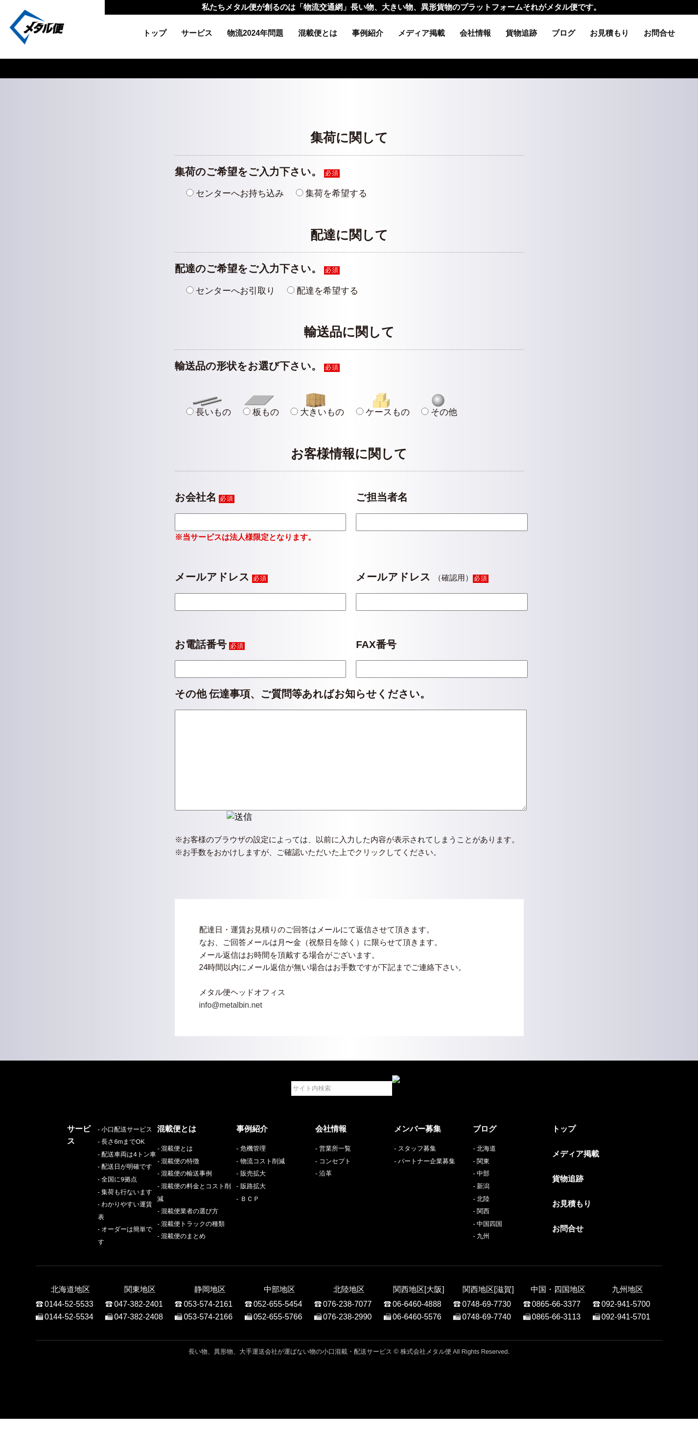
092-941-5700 (626, 1318)
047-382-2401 (138, 1318)
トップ (154, 33)
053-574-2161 (208, 1318)
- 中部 (481, 1193)
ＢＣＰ (249, 1218)
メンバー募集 (417, 1148)
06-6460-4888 (417, 1318)
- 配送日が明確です (94, 1205)
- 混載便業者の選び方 (187, 1230)
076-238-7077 (347, 1318)
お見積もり (609, 33)
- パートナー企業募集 (424, 1180)
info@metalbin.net (230, 1024)
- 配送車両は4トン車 (96, 1193)
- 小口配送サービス (94, 1168)
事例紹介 (367, 33)
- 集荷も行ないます (94, 1230)
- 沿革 (323, 1193)
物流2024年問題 (255, 33)
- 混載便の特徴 (178, 1180)
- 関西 (481, 1230)
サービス (196, 33)
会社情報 (475, 33)
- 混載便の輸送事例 (184, 1193)
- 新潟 (481, 1205)
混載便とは (317, 33)
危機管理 (253, 1168)
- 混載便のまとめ (181, 1255)
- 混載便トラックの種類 (191, 1243)
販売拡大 (253, 1193)
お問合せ (659, 33)
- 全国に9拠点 (86, 1218)
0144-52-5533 (69, 1318)
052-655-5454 (278, 1318)
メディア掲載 (421, 33)
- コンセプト (333, 1180)
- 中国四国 (487, 1243)
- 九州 (481, 1255)
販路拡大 (253, 1205)
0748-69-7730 (486, 1318)
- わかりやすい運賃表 (97, 1243)
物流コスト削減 (262, 1180)
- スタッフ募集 (415, 1168)
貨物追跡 (521, 33)
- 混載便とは (175, 1168)
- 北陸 (481, 1218)
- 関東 (481, 1180)
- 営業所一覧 (333, 1168)
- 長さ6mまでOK (90, 1180)
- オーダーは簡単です (97, 1255)
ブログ (563, 33)
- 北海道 (484, 1168)
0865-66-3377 (556, 1318)
